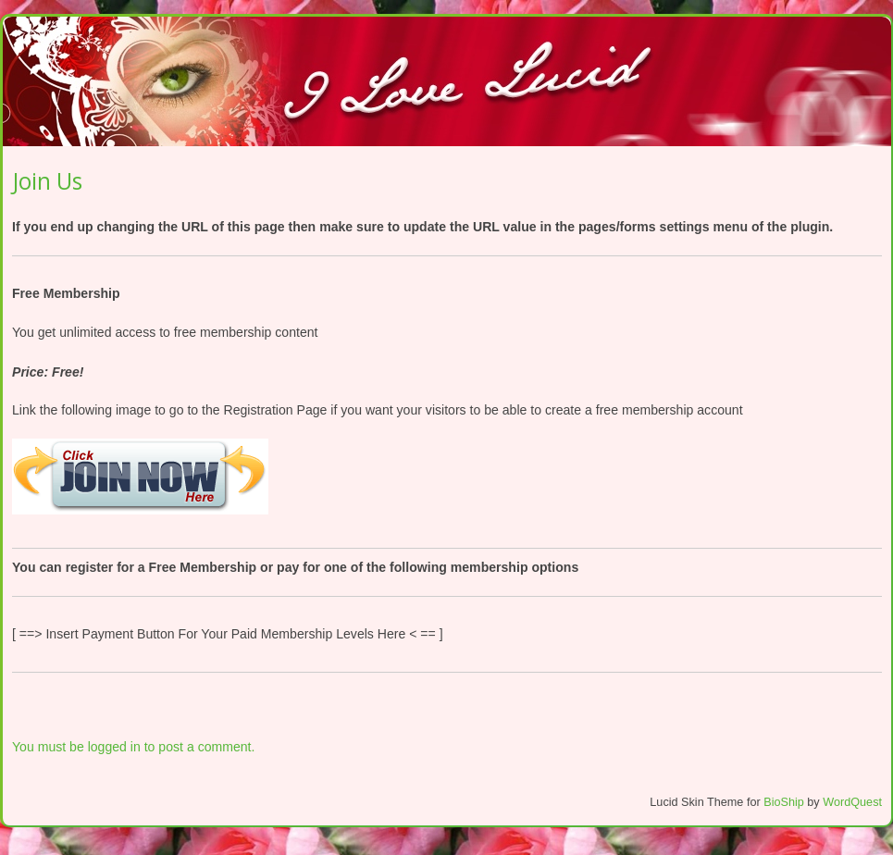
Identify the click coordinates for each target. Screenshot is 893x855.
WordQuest (852, 802)
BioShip (783, 802)
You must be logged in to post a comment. (133, 746)
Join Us (47, 181)
